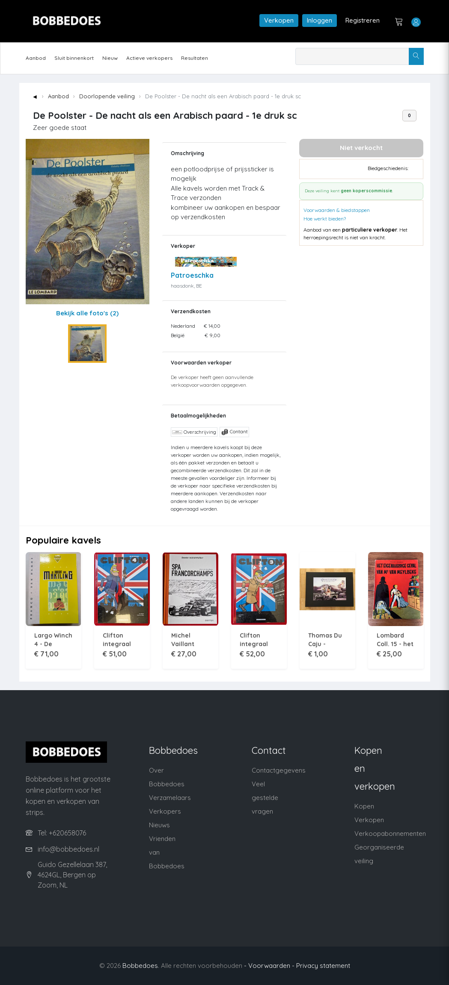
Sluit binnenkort (74, 58)
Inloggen (319, 20)
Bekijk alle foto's (87, 313)
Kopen (364, 806)
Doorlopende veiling (107, 96)
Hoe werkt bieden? (324, 218)
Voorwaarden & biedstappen (336, 210)
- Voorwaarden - (269, 965)
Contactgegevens (279, 770)
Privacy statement (323, 965)
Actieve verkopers (149, 58)
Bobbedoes (140, 965)
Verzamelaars (170, 798)
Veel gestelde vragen (265, 797)
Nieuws (159, 825)
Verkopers (165, 811)
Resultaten (194, 58)
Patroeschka (192, 275)
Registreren (362, 20)
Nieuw (110, 58)
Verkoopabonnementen (390, 833)
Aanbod (36, 58)
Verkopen (279, 20)
